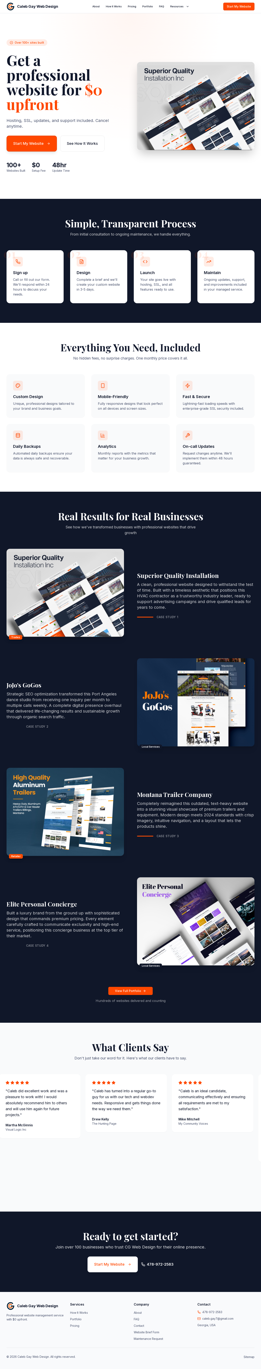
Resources (179, 6)
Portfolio (147, 6)
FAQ (161, 6)
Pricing (132, 6)
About (96, 6)
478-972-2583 (212, 1312)
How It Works (114, 6)
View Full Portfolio (130, 991)
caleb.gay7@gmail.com (217, 1318)
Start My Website (239, 6)
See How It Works (82, 143)
